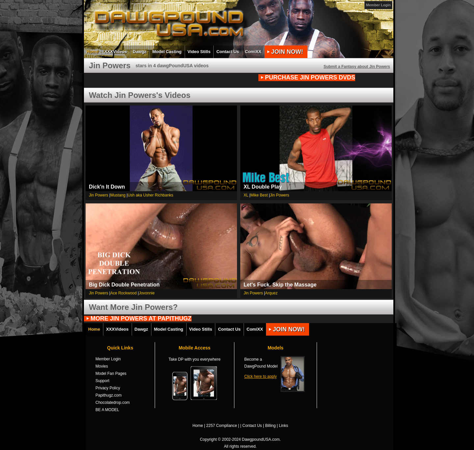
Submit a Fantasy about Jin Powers (357, 66)
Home (92, 51)
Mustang (117, 195)
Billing (270, 425)
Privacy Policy (107, 388)
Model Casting (167, 51)
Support (102, 380)
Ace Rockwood (123, 293)
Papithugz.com (108, 395)
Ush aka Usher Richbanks (150, 195)
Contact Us (227, 51)
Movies (101, 366)
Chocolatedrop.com (112, 402)
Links (283, 425)
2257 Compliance (221, 425)
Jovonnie (147, 293)
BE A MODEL (107, 409)
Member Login (378, 5)
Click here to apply (260, 376)
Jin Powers (98, 195)
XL (246, 195)
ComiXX (253, 51)
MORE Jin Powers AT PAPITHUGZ (141, 318)
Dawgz (139, 51)
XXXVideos (115, 51)
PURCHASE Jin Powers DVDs (310, 77)
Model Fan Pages (110, 373)
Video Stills (199, 51)
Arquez (271, 293)
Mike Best (259, 195)
